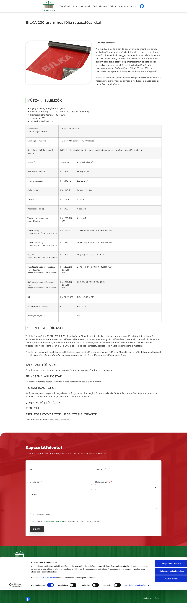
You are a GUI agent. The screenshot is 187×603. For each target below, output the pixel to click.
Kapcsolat (123, 6)
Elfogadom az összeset (167, 573)
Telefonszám (102, 469)
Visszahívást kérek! (41, 514)
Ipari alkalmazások (81, 6)
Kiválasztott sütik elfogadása (167, 581)
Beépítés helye (102, 482)
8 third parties (49, 587)
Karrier (134, 6)
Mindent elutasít (167, 588)
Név (32, 469)
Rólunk (113, 6)
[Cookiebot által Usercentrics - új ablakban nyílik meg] (15, 598)
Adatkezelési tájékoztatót (54, 521)
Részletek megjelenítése (41, 598)
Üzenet (33, 494)
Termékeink (65, 6)
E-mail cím (35, 482)
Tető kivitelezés (100, 6)
